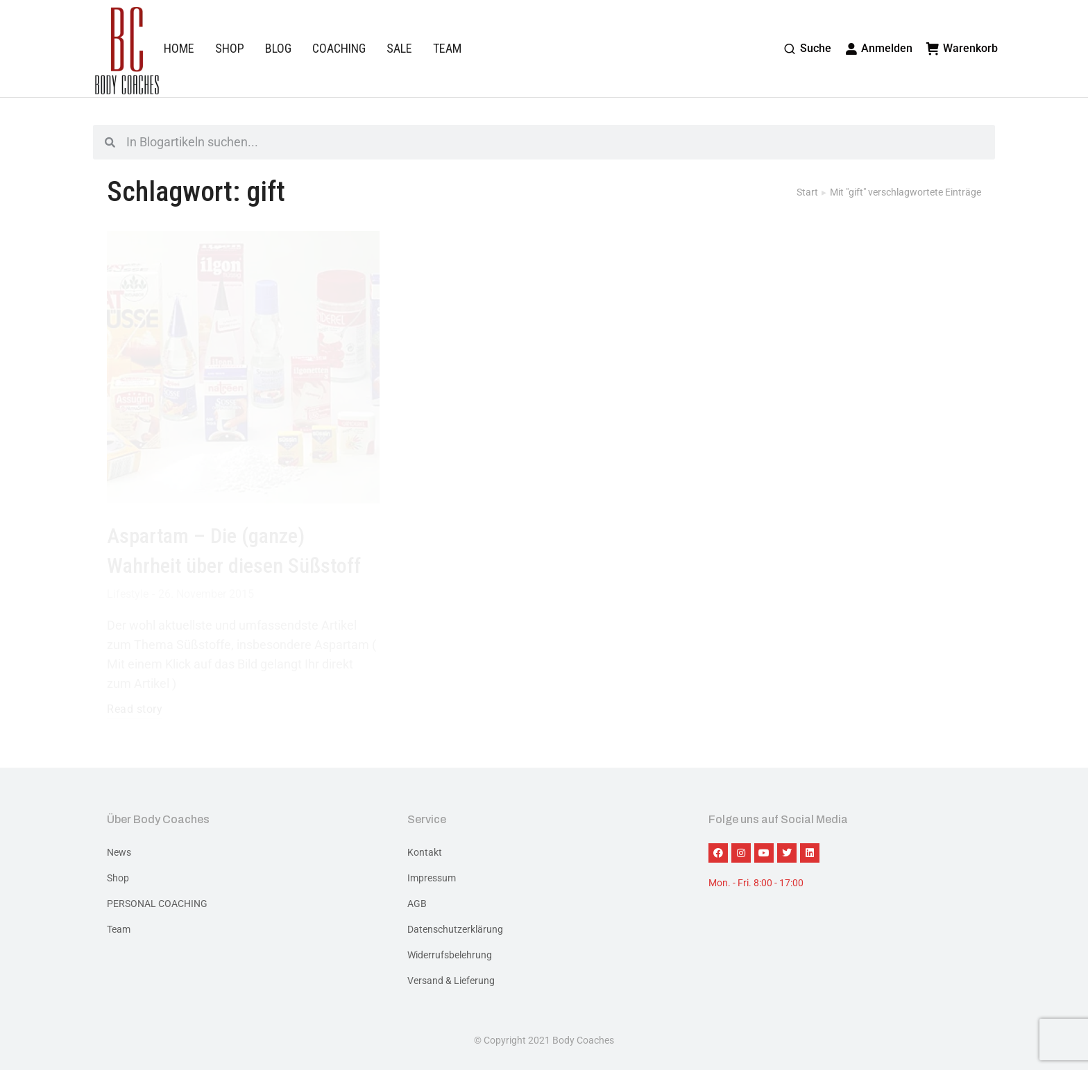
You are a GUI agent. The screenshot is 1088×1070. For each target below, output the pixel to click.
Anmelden (879, 48)
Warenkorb (962, 48)
